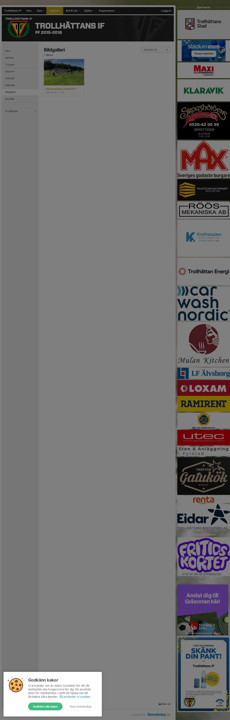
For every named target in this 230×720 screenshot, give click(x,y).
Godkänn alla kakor (45, 706)
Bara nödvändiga (80, 706)
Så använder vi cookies (74, 696)
